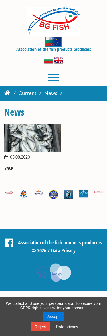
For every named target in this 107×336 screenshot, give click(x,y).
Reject (40, 327)
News (50, 93)
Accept (53, 316)
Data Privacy (63, 250)
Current (27, 93)
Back (8, 168)
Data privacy (67, 327)
